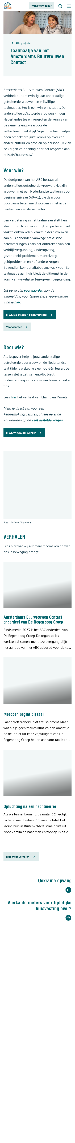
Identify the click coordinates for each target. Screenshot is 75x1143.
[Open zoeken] (60, 6)
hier (17, 302)
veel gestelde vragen (47, 420)
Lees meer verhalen (21, 856)
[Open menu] (69, 6)
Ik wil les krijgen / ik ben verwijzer (29, 314)
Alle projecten (21, 43)
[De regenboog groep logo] (7, 6)
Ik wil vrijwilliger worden (24, 432)
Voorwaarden (17, 327)
